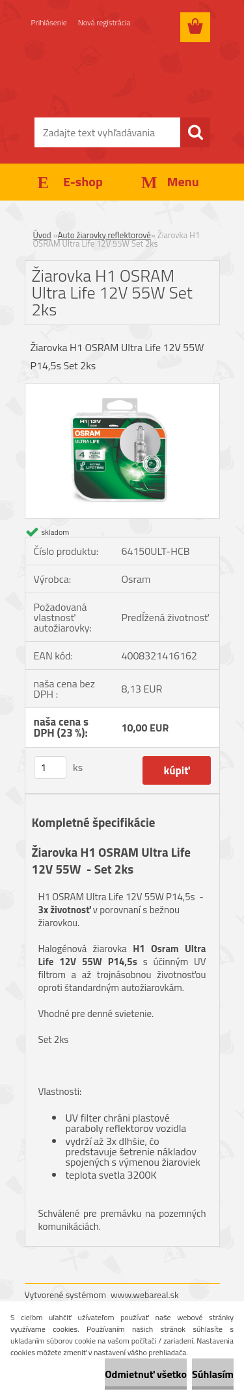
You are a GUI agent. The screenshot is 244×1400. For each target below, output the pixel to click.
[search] (195, 132)
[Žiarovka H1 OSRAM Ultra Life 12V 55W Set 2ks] (122, 389)
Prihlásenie (49, 22)
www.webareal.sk (145, 1294)
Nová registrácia (104, 22)
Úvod (42, 234)
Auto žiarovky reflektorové (104, 234)
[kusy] (50, 767)
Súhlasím (213, 1374)
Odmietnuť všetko (146, 1374)
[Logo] (122, 75)
